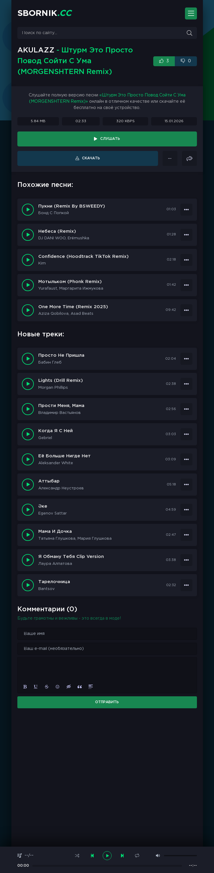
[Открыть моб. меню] (191, 13)
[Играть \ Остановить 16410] (28, 384)
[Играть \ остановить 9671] (28, 260)
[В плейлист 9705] (186, 210)
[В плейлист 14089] (170, 158)
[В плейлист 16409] (186, 409)
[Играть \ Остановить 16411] (28, 359)
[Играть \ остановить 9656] (28, 285)
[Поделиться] (189, 158)
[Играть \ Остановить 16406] (28, 485)
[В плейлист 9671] (186, 260)
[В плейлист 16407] (186, 459)
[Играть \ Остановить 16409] (28, 409)
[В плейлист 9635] (186, 310)
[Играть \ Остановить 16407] (28, 459)
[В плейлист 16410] (186, 384)
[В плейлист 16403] (186, 560)
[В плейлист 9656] (186, 285)
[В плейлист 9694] (186, 235)
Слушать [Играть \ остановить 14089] (110, 138)
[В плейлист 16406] (186, 485)
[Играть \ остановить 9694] (28, 235)
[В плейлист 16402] (186, 585)
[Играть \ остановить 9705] (28, 210)
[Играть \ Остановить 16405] (28, 510)
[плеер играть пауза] (107, 855)
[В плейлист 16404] (186, 535)
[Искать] (189, 33)
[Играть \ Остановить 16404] (28, 535)
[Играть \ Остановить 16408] (28, 434)
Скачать (91, 158)
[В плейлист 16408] (186, 434)
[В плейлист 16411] (186, 359)
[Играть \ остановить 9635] (28, 310)
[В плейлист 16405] (186, 510)
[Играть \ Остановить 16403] (28, 560)
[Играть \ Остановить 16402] (28, 585)
